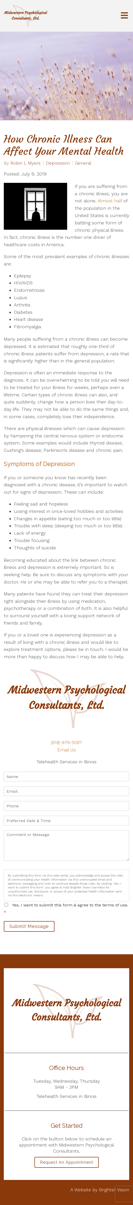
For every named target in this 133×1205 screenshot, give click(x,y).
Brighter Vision (114, 1189)
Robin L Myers (25, 163)
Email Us (66, 749)
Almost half (110, 200)
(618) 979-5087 (66, 742)
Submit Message (29, 926)
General (83, 163)
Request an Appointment (66, 1162)
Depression (58, 163)
